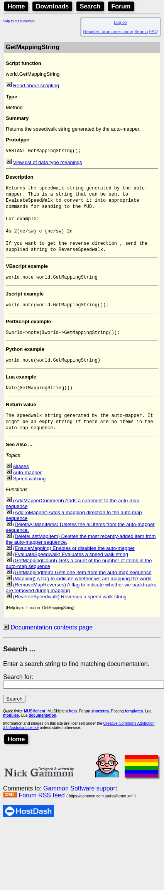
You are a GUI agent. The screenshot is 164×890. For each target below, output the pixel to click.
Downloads (52, 6)
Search (90, 6)
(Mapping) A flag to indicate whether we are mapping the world (82, 596)
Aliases (21, 484)
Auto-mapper (27, 490)
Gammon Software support (80, 805)
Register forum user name (108, 31)
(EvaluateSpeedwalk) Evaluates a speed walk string (70, 572)
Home (16, 6)
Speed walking (29, 496)
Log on (120, 22)
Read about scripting (36, 85)
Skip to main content (19, 21)
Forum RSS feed (41, 812)
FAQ (153, 31)
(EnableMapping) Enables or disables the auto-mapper (74, 565)
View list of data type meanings (47, 163)
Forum (121, 6)
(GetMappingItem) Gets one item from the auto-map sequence (82, 590)
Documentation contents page (51, 644)
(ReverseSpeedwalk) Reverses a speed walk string (70, 614)
